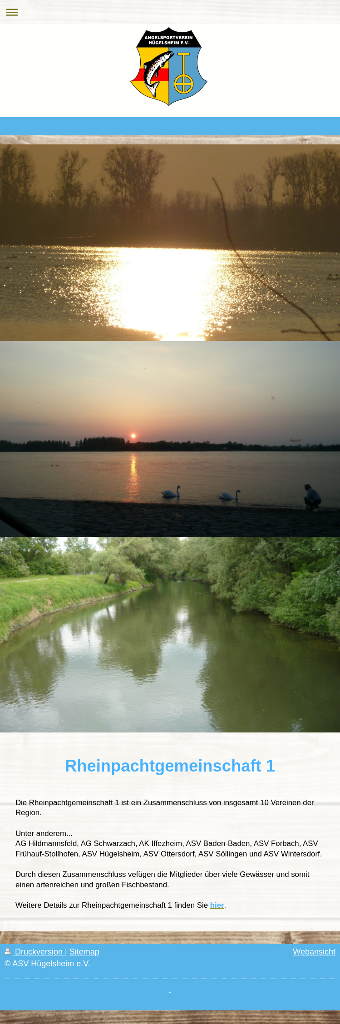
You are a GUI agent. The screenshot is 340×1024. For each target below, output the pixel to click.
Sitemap (84, 951)
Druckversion (35, 951)
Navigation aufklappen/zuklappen (170, 12)
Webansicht (314, 951)
